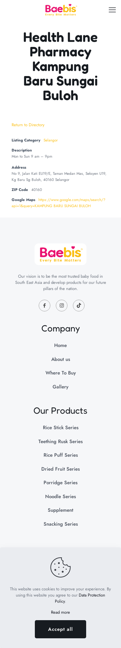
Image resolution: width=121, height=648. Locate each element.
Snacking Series (61, 524)
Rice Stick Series (60, 427)
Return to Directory (28, 125)
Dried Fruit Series (60, 469)
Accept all (60, 629)
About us (60, 359)
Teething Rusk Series (60, 441)
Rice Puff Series (61, 455)
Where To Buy (60, 372)
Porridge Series (60, 482)
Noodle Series (60, 496)
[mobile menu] (112, 9)
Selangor (51, 140)
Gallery (60, 386)
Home (60, 345)
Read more (60, 612)
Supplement (60, 510)
